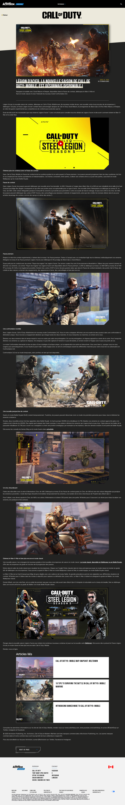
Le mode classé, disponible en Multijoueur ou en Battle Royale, (101, 562)
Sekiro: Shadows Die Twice (41, 780)
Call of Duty (36, 771)
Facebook (55, 771)
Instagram (55, 775)
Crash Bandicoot (37, 778)
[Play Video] (62, 143)
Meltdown (88, 643)
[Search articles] (121, 4)
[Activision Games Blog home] (19, 768)
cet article (50, 429)
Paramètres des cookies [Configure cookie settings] (83, 791)
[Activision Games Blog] (13, 4)
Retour (4, 15)
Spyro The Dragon (38, 775)
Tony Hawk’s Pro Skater (40, 773)
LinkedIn (55, 778)
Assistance (25, 790)
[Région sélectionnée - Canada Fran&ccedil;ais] (110, 767)
